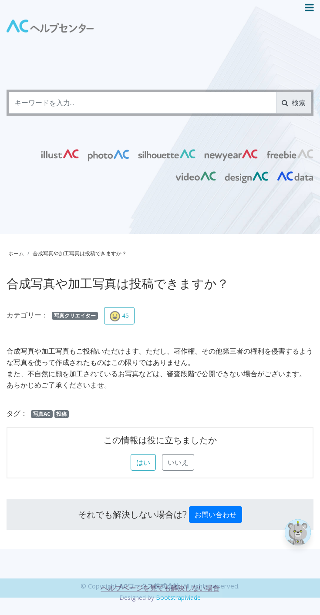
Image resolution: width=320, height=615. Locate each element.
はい (143, 462)
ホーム (16, 253)
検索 (294, 102)
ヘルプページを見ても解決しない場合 (160, 598)
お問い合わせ (215, 514)
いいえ (178, 462)
